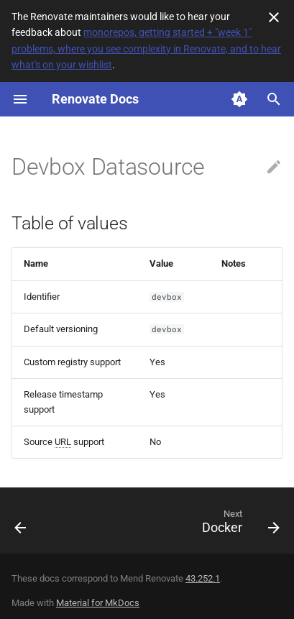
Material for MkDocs (97, 602)
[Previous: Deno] (21, 525)
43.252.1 (202, 578)
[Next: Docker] (238, 525)
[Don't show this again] (273, 17)
